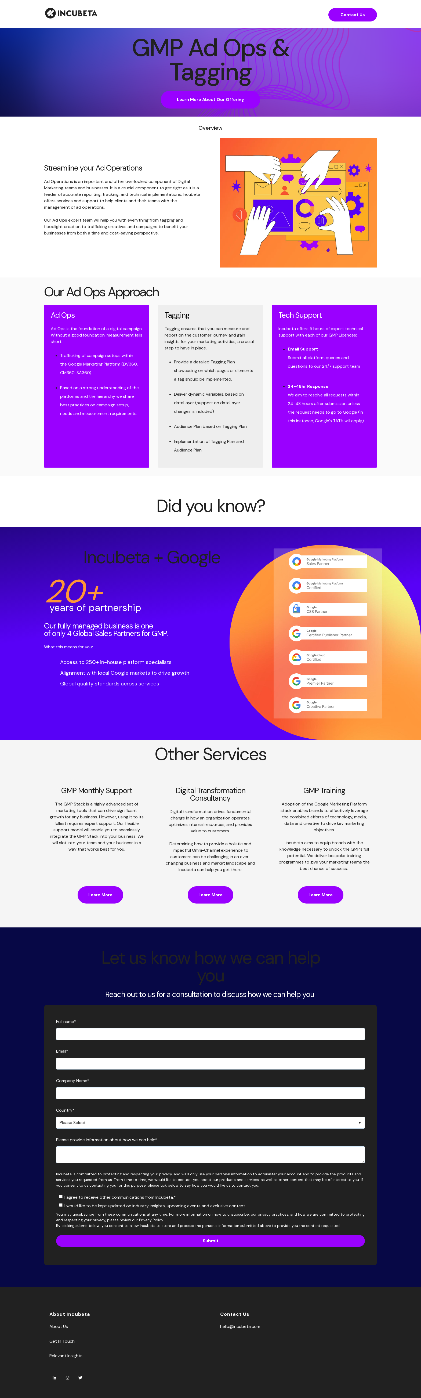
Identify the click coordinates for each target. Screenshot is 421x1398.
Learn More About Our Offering (210, 99)
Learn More (100, 895)
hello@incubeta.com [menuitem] (240, 1326)
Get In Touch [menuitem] (62, 1341)
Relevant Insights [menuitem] (65, 1356)
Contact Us (352, 14)
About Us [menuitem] (58, 1326)
